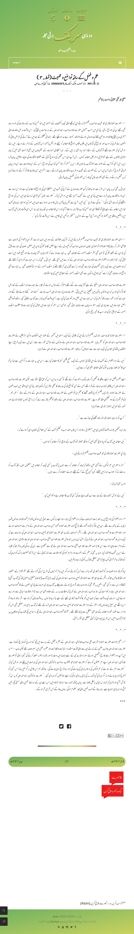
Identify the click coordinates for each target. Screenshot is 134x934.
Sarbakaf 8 (57, 83)
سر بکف (67, 35)
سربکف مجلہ (57, 917)
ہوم (67, 762)
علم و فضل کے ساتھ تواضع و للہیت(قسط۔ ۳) (67, 77)
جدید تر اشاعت (16, 762)
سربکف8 (68, 83)
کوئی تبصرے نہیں (40, 83)
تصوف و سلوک (77, 83)
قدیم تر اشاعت (117, 762)
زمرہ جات (67, 62)
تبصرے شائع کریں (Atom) (93, 904)
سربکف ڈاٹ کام (56, 922)
